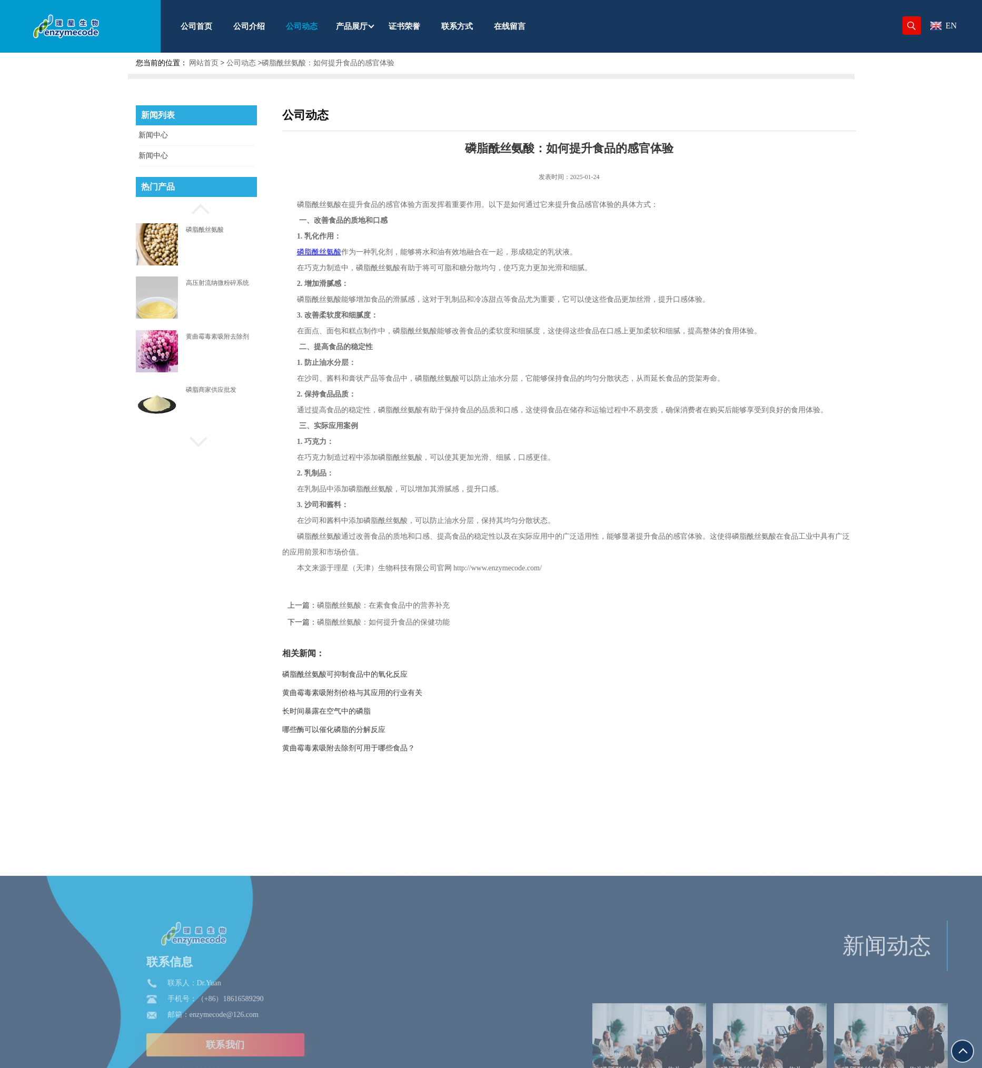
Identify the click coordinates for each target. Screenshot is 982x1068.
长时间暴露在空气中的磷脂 (355, 711)
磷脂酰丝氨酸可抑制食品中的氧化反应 (374, 674)
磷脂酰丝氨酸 (205, 229)
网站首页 (204, 63)
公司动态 (241, 63)
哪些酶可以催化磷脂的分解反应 (362, 730)
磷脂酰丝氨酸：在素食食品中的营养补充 (412, 605)
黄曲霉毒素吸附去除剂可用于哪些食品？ (377, 748)
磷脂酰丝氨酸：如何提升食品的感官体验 (328, 63)
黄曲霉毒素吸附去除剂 (217, 336)
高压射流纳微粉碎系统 (217, 282)
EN (943, 25)
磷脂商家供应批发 (211, 389)
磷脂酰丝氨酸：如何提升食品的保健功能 (412, 622)
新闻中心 (153, 135)
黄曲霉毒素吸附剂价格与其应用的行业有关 (381, 693)
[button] (196, 207)
